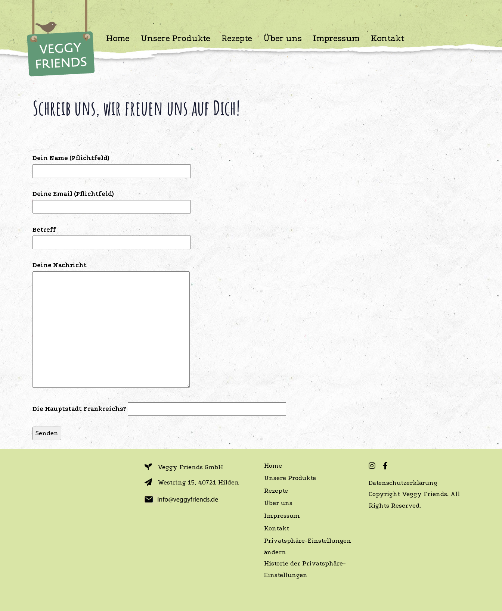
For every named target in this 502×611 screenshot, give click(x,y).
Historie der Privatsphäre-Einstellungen (305, 569)
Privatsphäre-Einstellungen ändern (307, 546)
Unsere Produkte (290, 477)
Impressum (282, 515)
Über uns (278, 502)
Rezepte (276, 490)
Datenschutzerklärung (403, 482)
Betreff (111, 236)
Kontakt (276, 528)
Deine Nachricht (111, 325)
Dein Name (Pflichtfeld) (111, 164)
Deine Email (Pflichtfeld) (111, 200)
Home (273, 465)
